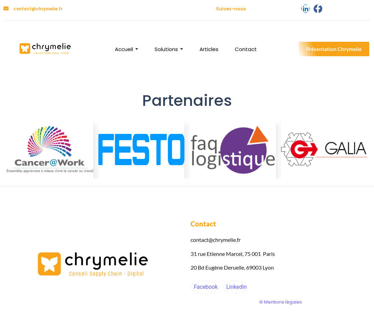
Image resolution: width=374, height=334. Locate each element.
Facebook (205, 287)
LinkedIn (236, 287)
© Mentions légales (280, 302)
